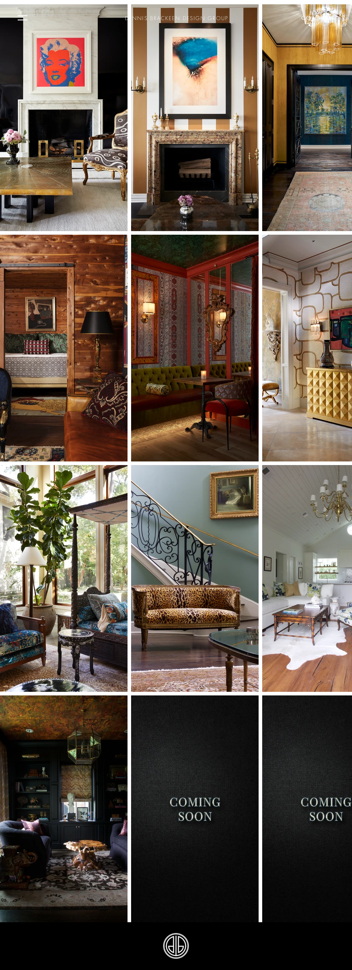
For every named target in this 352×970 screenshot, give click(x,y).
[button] (22, 18)
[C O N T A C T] (317, 18)
